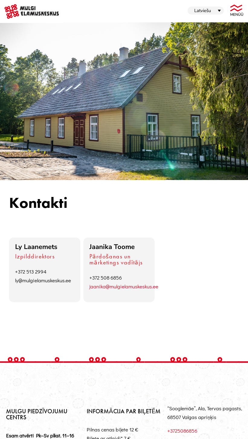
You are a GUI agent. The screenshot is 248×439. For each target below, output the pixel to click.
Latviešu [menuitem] (202, 11)
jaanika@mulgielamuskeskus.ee (123, 286)
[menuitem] (206, 11)
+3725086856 (182, 430)
